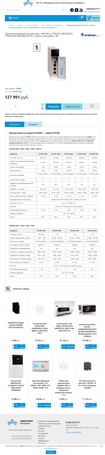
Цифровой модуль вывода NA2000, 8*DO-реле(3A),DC (16, 324)
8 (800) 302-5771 (73, 422)
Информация (43, 441)
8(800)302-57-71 (93, 9)
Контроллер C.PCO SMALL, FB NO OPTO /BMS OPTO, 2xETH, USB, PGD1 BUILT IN (64, 326)
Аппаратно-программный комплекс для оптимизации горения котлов (49, 423)
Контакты (42, 443)
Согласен (51, 452)
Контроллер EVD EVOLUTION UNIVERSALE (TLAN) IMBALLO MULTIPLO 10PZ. (40, 327)
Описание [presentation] (14, 124)
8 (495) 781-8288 (71, 425)
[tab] (14, 124)
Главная (11, 25)
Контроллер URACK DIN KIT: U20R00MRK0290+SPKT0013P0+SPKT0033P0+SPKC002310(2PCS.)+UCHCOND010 (87, 330)
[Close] (101, 446)
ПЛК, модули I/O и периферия (52, 25)
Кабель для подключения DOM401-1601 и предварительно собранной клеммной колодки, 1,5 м (63, 388)
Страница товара (32, 25)
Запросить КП (49, 106)
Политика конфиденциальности (21, 438)
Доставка (42, 436)
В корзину (30, 106)
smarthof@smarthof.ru (92, 12)
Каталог (20, 25)
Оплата (41, 438)
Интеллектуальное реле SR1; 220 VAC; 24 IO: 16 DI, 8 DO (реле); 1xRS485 (87, 384)
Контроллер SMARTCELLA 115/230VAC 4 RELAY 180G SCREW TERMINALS (16, 385)
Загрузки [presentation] (33, 124)
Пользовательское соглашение (21, 436)
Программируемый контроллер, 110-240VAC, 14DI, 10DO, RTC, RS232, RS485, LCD (40, 384)
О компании (43, 433)
